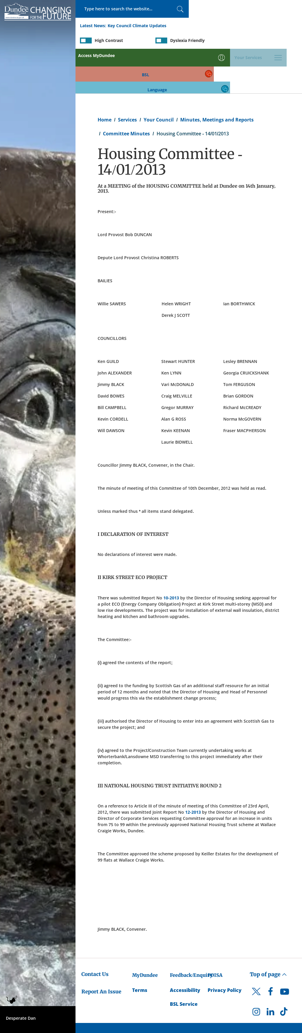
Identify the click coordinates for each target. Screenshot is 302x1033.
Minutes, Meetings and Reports (216, 75)
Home (104, 75)
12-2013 (193, 768)
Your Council (159, 75)
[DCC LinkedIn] (270, 969)
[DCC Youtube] (284, 949)
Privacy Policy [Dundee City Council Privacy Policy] (225, 946)
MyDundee (145, 931)
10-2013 (171, 554)
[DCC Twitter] (256, 952)
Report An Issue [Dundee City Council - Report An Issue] (101, 947)
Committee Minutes (126, 89)
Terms (139, 946)
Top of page (268, 930)
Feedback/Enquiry (191, 931)
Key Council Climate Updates (137, 26)
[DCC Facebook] (270, 949)
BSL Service (184, 960)
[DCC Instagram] (256, 969)
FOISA (215, 931)
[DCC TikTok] (284, 969)
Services (127, 75)
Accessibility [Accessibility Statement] (185, 946)
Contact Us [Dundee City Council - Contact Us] (95, 930)
